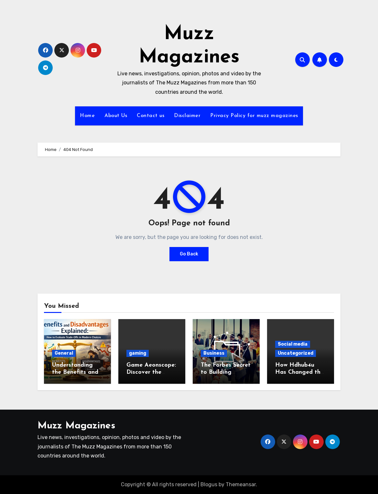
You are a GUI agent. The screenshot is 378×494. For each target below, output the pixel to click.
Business (213, 353)
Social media (293, 344)
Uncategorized (295, 353)
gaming (137, 353)
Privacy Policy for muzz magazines (254, 115)
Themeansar (241, 484)
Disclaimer (187, 115)
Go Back (189, 254)
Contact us (150, 115)
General (64, 353)
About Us (115, 115)
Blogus (208, 484)
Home (87, 115)
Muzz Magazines (76, 426)
